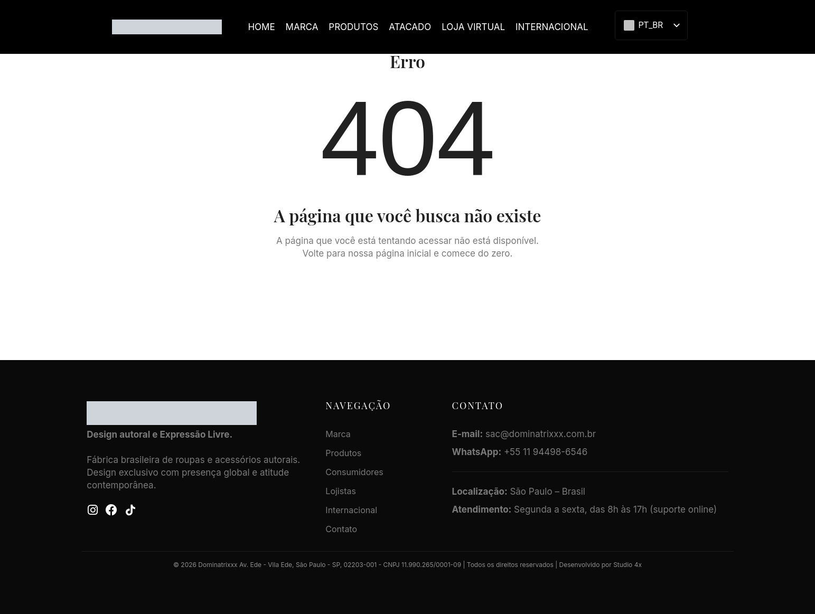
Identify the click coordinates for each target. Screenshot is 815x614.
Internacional (552, 27)
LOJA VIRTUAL (473, 27)
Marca (302, 27)
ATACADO (410, 27)
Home (261, 27)
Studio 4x (627, 565)
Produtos (353, 27)
